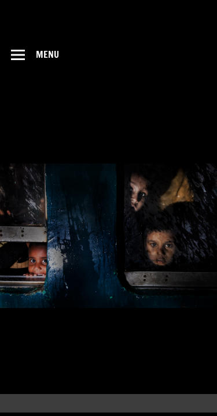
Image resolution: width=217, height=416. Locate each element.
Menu (47, 54)
